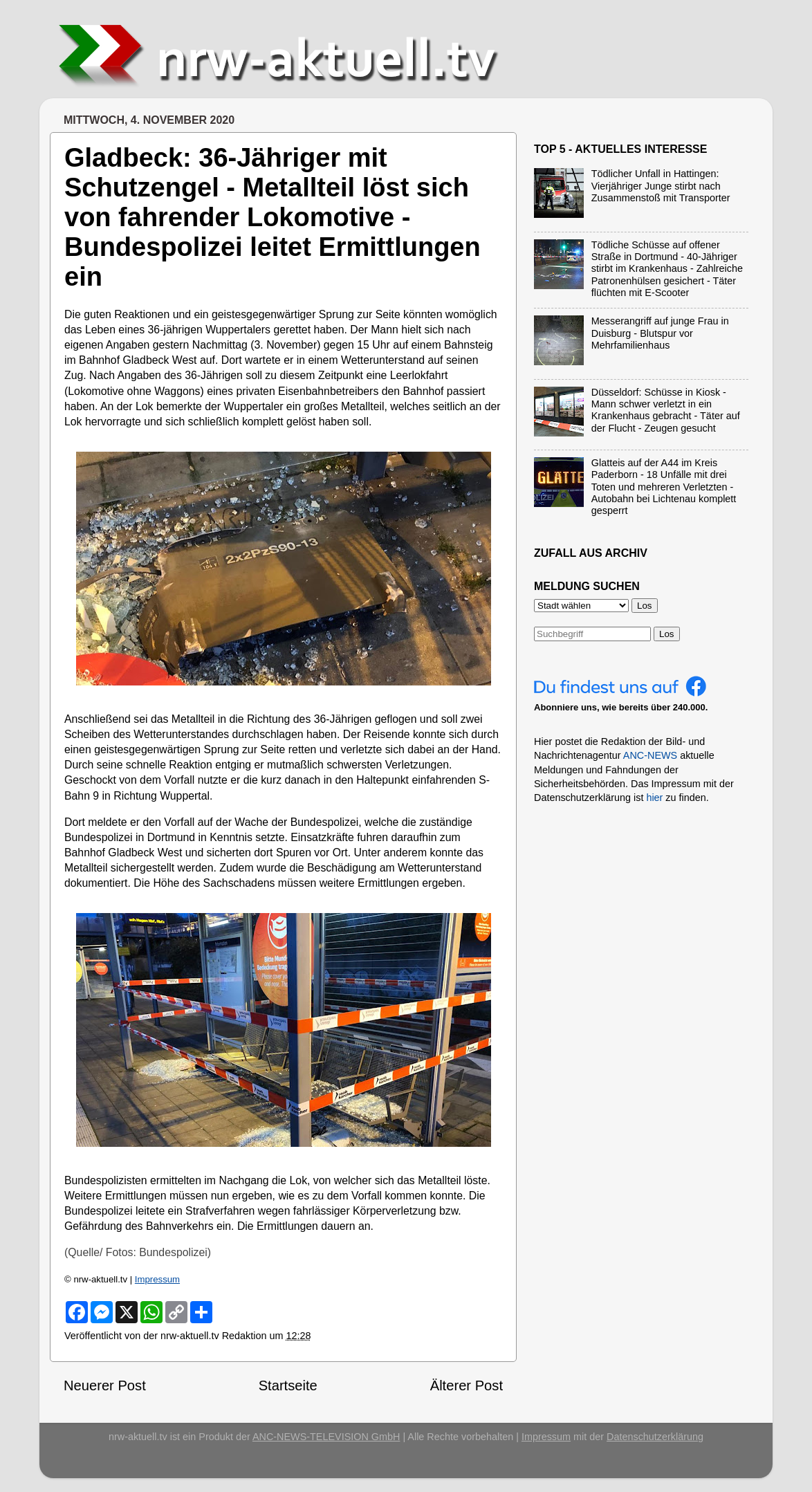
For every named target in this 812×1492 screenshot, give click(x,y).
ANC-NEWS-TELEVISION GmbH (326, 1436)
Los (666, 634)
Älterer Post (466, 1385)
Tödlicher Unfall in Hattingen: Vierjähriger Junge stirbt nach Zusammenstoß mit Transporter (660, 185)
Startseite (288, 1385)
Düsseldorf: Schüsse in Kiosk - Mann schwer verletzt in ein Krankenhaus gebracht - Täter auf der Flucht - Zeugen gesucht (665, 410)
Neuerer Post (105, 1385)
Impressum (157, 1279)
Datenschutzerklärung (655, 1436)
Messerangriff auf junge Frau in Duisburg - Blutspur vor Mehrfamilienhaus (660, 333)
